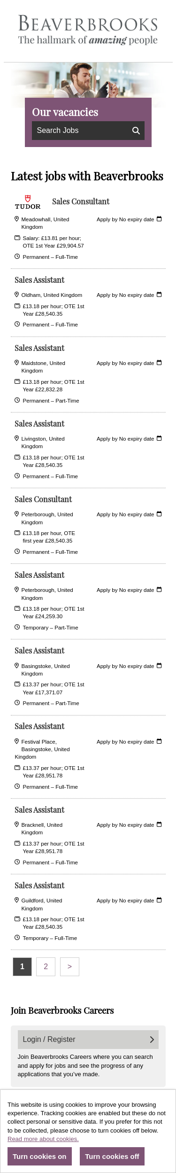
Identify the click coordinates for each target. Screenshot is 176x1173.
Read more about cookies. (43, 1138)
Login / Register (88, 1039)
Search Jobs (88, 130)
